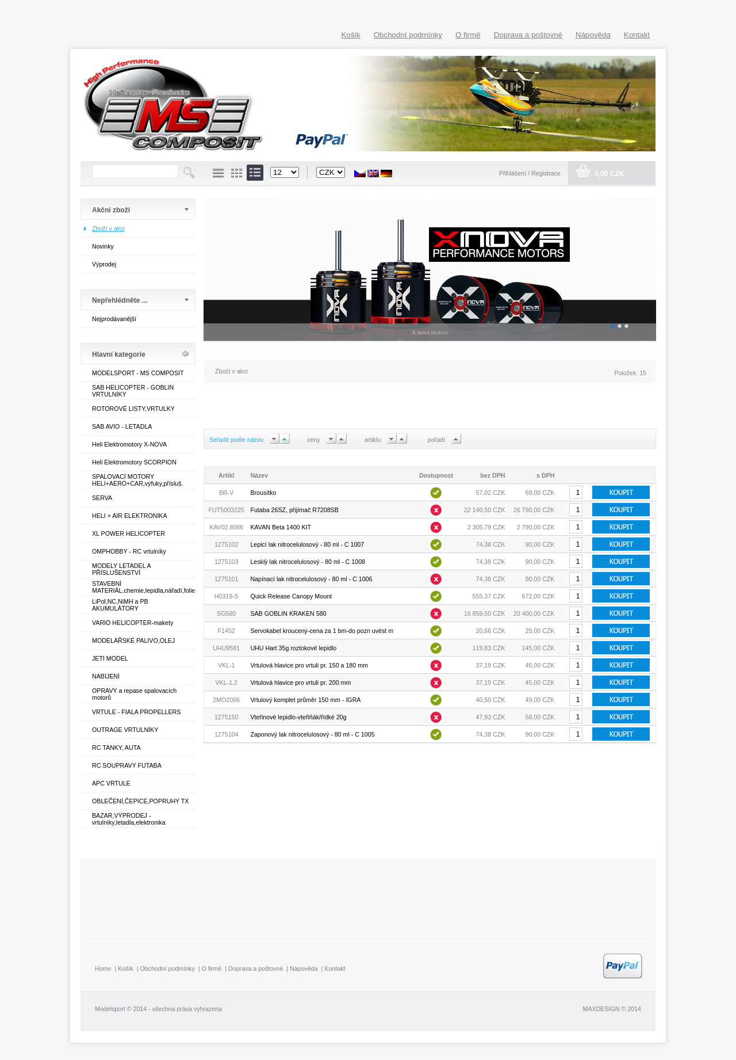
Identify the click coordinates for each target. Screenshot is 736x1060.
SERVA (102, 497)
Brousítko (263, 492)
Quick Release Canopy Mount (291, 596)
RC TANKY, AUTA (116, 747)
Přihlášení (513, 173)
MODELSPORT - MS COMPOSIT (137, 372)
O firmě (468, 34)
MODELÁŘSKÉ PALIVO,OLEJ (133, 640)
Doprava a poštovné (528, 34)
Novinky (103, 246)
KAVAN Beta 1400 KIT (280, 527)
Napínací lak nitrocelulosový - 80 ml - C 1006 (311, 578)
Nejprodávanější (114, 318)
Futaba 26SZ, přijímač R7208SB (294, 509)
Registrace (546, 173)
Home (103, 968)
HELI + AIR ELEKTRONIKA (129, 515)
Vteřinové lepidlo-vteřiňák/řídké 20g (298, 717)
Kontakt (637, 34)
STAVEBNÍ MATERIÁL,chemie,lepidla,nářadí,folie (143, 587)
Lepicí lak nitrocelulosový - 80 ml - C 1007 (307, 544)
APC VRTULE (111, 783)
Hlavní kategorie (118, 354)
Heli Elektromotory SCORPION (134, 462)
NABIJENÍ (106, 676)
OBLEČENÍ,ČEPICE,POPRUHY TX (140, 801)
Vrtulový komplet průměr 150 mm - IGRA (305, 699)
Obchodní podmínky (408, 34)
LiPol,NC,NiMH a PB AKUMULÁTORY (120, 605)
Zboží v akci (108, 228)
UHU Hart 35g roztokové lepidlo (293, 648)
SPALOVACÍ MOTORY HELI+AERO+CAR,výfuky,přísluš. (137, 480)
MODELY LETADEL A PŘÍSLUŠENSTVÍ (121, 569)
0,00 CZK (608, 174)
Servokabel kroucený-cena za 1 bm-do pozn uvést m (321, 630)
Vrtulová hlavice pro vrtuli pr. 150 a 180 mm (309, 665)
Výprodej (104, 264)
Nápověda (593, 34)
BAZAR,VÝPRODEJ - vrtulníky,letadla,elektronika (129, 819)
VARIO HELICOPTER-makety (132, 622)
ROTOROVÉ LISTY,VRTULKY (133, 408)
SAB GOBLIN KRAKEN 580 (288, 613)
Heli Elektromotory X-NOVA (129, 444)
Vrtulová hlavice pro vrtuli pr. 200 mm (300, 682)
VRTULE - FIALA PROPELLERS (136, 711)
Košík (350, 34)
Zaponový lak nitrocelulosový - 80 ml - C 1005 (312, 734)
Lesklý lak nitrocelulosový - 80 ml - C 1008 (307, 561)
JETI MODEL (110, 658)
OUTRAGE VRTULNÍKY (125, 729)
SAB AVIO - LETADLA (122, 426)
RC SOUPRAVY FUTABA (127, 765)
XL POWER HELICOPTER (128, 533)
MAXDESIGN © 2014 (612, 1008)
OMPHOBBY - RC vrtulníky (129, 551)
